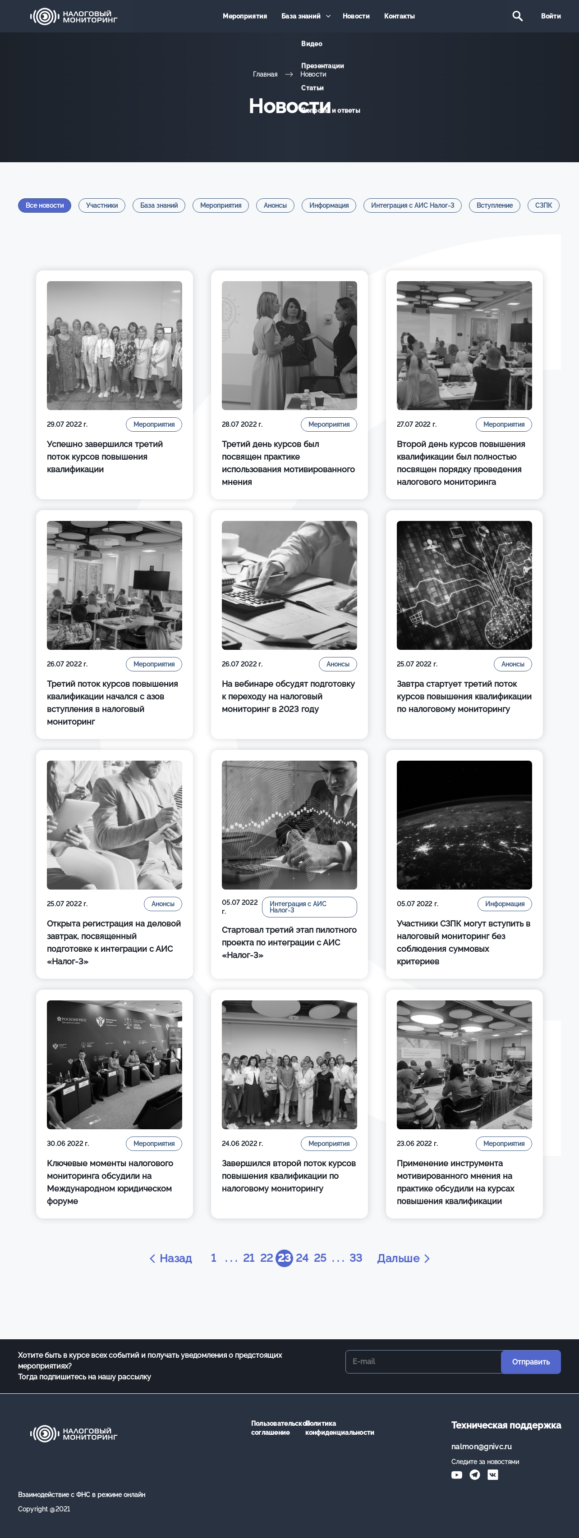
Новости (355, 16)
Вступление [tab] (495, 205)
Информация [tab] (329, 205)
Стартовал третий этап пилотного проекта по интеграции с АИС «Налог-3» (289, 942)
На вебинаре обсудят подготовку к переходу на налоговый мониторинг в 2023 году (288, 696)
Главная (265, 74)
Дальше (405, 1258)
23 (284, 1258)
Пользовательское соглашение (271, 1428)
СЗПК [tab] (543, 205)
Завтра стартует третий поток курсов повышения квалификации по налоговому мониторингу (464, 696)
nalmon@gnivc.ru (481, 1446)
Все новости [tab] (45, 205)
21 (248, 1258)
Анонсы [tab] (275, 205)
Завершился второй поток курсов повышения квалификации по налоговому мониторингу (289, 1176)
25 (320, 1258)
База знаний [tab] (159, 205)
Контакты (398, 16)
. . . (230, 1258)
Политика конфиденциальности (325, 1428)
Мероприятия (246, 16)
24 (302, 1258)
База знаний (301, 16)
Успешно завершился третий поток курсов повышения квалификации (105, 456)
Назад (169, 1258)
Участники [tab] (102, 205)
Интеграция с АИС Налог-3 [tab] (412, 205)
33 (356, 1258)
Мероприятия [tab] (220, 205)
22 (266, 1258)
